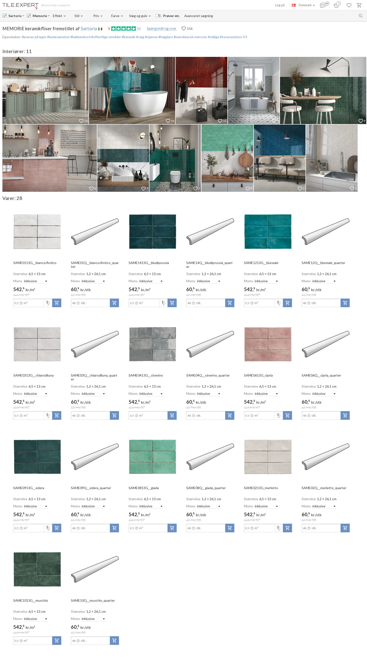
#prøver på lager (34, 37)
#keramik (128, 37)
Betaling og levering (100, 5)
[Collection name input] (39, 16)
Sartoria (89, 28)
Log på (280, 5)
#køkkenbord (80, 37)
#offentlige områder (105, 37)
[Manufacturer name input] (15, 16)
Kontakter (123, 5)
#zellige (213, 37)
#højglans (165, 37)
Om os (79, 5)
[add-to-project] (56, 303)
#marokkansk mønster (190, 37)
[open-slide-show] (37, 231)
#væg (139, 37)
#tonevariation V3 (233, 37)
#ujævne (151, 37)
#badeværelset (58, 37)
